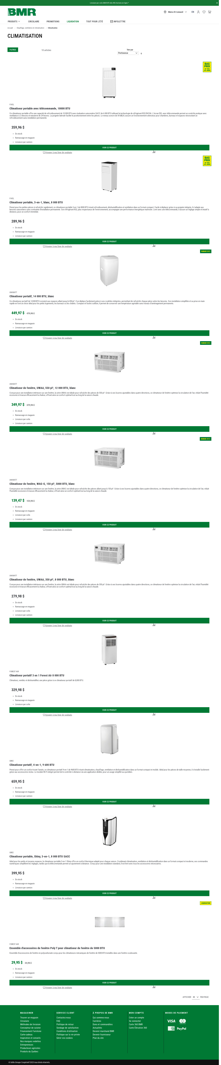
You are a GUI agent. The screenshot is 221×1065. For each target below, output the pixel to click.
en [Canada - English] (193, 12)
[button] (57, 152)
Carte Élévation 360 (138, 1027)
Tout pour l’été (94, 21)
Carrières (97, 1021)
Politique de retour (65, 1024)
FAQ (58, 1021)
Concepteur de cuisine (30, 1027)
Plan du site (98, 1038)
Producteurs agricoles (30, 1048)
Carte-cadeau (26, 1034)
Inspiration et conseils (30, 1038)
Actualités (97, 1027)
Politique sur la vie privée (68, 1034)
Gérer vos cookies (64, 1038)
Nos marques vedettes (30, 1041)
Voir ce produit (109, 147)
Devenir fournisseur (102, 1034)
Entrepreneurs (26, 1044)
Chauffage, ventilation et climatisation (30, 28)
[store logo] (22, 12)
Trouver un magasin (29, 1017)
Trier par (130, 50)
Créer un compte (136, 1017)
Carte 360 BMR (136, 1024)
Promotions (53, 21)
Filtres (13, 50)
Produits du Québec (29, 1051)
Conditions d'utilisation (67, 1031)
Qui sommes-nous (101, 1017)
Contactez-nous (63, 1017)
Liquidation (73, 21)
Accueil (10, 28)
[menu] (109, 21)
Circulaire (33, 21)
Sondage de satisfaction (67, 1027)
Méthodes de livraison (30, 1024)
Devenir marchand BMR (103, 1031)
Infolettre (117, 21)
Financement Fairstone (30, 1031)
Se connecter (135, 1021)
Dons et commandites (103, 1024)
